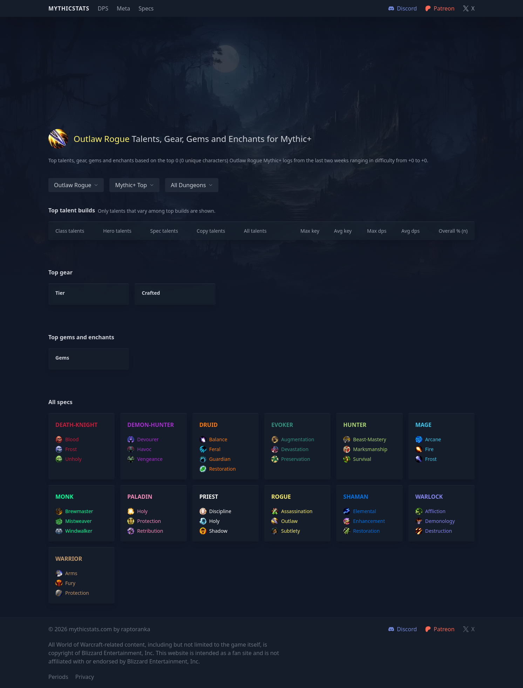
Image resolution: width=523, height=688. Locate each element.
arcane (428, 439)
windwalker (74, 530)
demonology (435, 521)
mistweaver (73, 521)
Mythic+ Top (134, 185)
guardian (215, 459)
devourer (142, 439)
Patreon (439, 629)
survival (357, 459)
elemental (359, 511)
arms (66, 573)
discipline (215, 511)
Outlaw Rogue (76, 185)
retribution (145, 530)
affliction (430, 511)
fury (65, 583)
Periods (58, 677)
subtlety (285, 530)
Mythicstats (68, 8)
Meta (123, 8)
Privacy (84, 677)
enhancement (364, 521)
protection (144, 521)
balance (213, 439)
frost (66, 449)
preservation (290, 459)
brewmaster (74, 511)
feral (209, 449)
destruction (433, 530)
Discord (402, 629)
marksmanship (365, 449)
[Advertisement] (261, 66)
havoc (139, 449)
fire (424, 449)
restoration (217, 468)
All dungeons (192, 185)
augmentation (292, 439)
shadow (213, 530)
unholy (68, 459)
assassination (292, 511)
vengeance (144, 459)
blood (67, 439)
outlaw (284, 521)
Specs (146, 8)
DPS (103, 8)
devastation (289, 449)
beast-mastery (364, 439)
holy (137, 511)
